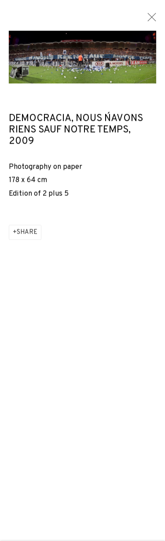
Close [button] (149, 19)
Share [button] (27, 233)
